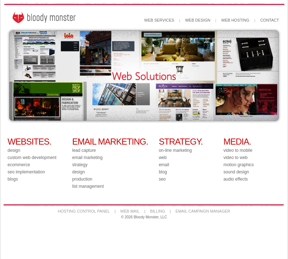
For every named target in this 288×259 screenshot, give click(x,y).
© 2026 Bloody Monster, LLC (144, 217)
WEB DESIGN (197, 20)
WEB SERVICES (159, 20)
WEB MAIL (130, 211)
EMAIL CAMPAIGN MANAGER (203, 211)
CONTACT (269, 20)
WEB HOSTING (235, 20)
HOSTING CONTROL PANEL (84, 211)
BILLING (157, 211)
